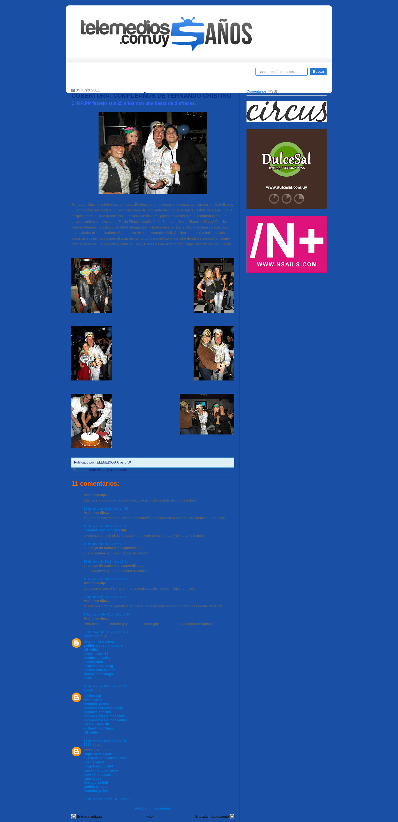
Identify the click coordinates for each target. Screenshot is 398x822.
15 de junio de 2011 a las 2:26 (105, 543)
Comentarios (257, 91)
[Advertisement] (287, 314)
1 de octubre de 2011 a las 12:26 (107, 614)
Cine (178, 73)
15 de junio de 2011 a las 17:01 (106, 561)
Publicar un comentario (153, 808)
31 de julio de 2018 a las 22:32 (105, 740)
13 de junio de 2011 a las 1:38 (105, 526)
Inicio (148, 816)
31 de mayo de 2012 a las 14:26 (106, 632)
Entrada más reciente (212, 816)
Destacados (93, 73)
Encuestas (201, 73)
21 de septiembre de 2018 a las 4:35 (109, 799)
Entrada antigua (89, 816)
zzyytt (88, 690)
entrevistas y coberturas (108, 470)
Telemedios (234, 73)
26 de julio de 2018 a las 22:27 (105, 686)
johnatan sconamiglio (102, 530)
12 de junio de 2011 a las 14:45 (106, 508)
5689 (87, 744)
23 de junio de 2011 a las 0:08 (105, 596)
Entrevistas (141, 73)
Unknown (92, 636)
